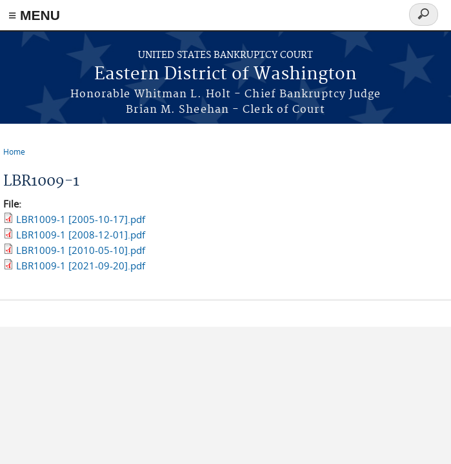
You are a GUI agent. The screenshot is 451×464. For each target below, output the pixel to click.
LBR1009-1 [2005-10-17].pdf (80, 219)
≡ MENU (34, 15)
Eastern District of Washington (225, 74)
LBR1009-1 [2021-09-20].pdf (80, 265)
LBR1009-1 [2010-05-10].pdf (80, 250)
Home (14, 151)
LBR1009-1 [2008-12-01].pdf (80, 234)
